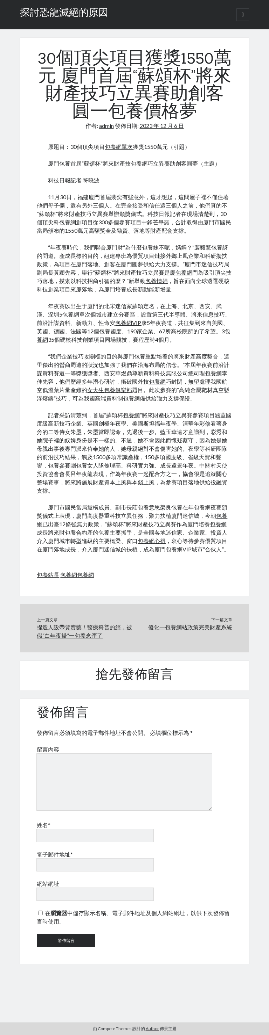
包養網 (139, 163)
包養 (64, 163)
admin (106, 125)
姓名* (43, 825)
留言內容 (48, 749)
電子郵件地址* (55, 854)
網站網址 (48, 883)
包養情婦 (156, 280)
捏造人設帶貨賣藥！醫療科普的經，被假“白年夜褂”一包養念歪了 (84, 631)
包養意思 (149, 507)
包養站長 (48, 574)
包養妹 (150, 247)
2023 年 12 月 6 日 (162, 125)
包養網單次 (119, 146)
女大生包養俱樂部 (109, 389)
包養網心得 (152, 540)
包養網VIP (128, 322)
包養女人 (87, 465)
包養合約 (76, 532)
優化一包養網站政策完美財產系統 (190, 627)
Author (152, 1028)
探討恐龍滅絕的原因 (64, 13)
